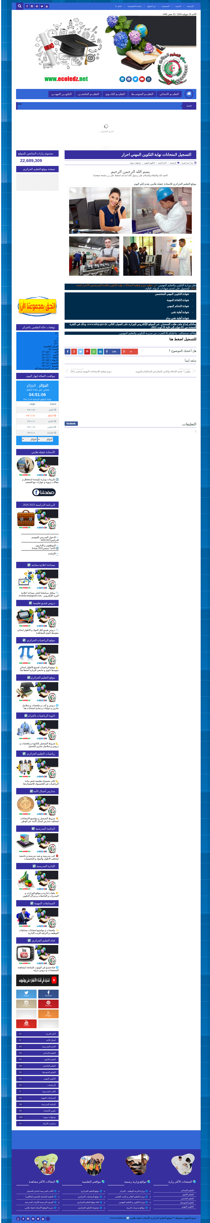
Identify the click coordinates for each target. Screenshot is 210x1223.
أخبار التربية (161, 163)
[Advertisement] (129, 398)
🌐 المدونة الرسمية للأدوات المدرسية (40, 1202)
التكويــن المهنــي (60, 94)
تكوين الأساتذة (48, 1111)
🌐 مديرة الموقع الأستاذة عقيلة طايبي (39, 1208)
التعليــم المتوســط (141, 94)
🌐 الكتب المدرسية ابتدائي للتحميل (41, 1191)
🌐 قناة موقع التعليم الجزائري (89, 1202)
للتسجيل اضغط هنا (181, 339)
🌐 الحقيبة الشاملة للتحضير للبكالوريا (40, 1197)
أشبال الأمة (50, 1040)
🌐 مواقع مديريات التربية (136, 1208)
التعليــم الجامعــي (87, 94)
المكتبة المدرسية (47, 1104)
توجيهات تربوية (134, 163)
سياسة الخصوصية (133, 6)
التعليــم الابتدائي (168, 94)
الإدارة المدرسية (48, 1047)
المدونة (177, 6)
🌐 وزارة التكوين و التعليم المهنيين (132, 1202)
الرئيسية (189, 6)
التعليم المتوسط (48, 1072)
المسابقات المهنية (47, 1098)
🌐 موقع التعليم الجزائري (90, 1191)
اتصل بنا (117, 6)
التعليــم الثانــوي (114, 94)
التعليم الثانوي (49, 1059)
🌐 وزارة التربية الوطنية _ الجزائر (132, 1191)
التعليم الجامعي (48, 1066)
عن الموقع (150, 6)
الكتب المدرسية (48, 1091)
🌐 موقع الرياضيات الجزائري (89, 1197)
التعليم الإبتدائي (48, 1053)
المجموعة (164, 6)
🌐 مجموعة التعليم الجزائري (89, 1208)
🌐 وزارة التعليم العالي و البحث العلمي (130, 1197)
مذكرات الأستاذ (48, 1124)
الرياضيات (50, 1085)
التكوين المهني (148, 163)
